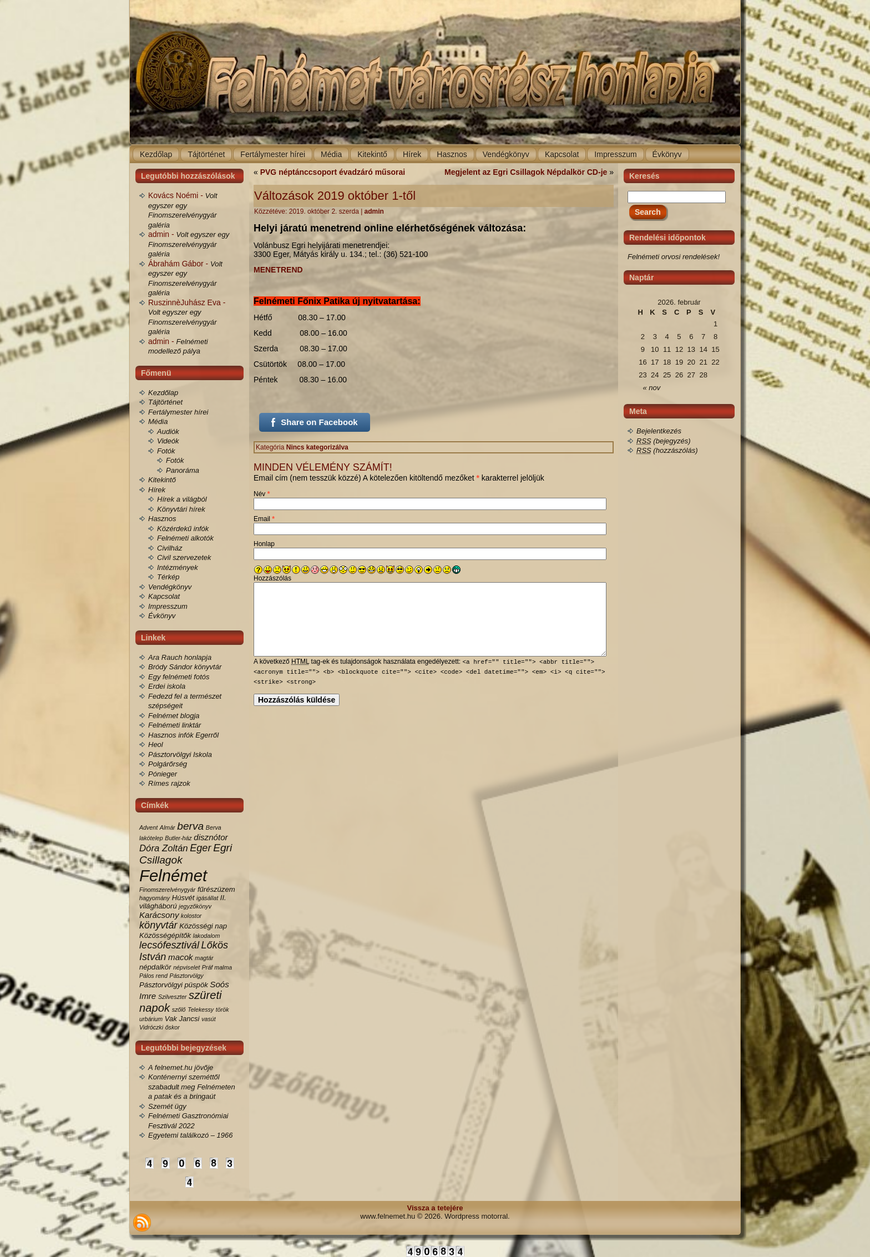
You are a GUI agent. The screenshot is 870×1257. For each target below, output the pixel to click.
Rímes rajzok (169, 783)
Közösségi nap (203, 926)
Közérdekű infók (183, 528)
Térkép (168, 577)
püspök (196, 985)
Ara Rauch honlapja (179, 657)
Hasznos (162, 518)
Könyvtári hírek (181, 509)
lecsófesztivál (169, 945)
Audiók (168, 431)
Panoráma (182, 470)
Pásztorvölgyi (161, 985)
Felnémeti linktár (174, 725)
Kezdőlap (163, 392)
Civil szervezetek (184, 557)
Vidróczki (151, 1027)
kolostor (191, 915)
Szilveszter (172, 996)
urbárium (151, 1019)
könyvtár (158, 925)
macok (180, 957)
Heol (155, 744)
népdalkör (155, 967)
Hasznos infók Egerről (183, 735)
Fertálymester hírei (178, 412)
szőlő (179, 1009)
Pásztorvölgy (187, 975)
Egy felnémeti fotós (179, 677)
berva (190, 826)
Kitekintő (162, 480)
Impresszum (168, 606)
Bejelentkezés (658, 431)
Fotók (166, 451)
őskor (172, 1027)
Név (262, 494)
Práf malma (217, 967)
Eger (200, 848)
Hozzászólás (272, 578)
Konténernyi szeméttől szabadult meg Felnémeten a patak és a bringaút (191, 1086)
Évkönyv (161, 616)
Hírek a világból (182, 499)
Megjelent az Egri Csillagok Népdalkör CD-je (525, 172)
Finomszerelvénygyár (167, 889)
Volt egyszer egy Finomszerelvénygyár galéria (188, 244)
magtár (204, 958)
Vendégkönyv (169, 587)
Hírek (156, 490)
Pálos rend (153, 975)
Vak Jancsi (182, 1018)
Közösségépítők (165, 935)
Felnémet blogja (174, 715)
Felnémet (173, 875)
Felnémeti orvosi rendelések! (674, 257)
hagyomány (154, 898)
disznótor (210, 837)
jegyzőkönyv (195, 906)
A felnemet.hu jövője (180, 1067)
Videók (168, 441)
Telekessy (201, 1009)
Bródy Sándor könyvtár (184, 667)
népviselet (186, 967)
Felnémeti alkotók (185, 538)
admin (374, 211)
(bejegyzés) (663, 441)
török (222, 1009)
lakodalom (206, 935)
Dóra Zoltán (163, 848)
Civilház (170, 548)
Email (264, 519)
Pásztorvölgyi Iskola (180, 754)
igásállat (207, 898)
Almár (167, 827)
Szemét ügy (167, 1106)
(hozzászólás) (667, 450)
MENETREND (278, 269)
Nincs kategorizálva (317, 447)
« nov (652, 387)
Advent (148, 827)
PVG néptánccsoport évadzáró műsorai (332, 172)
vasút (208, 1019)
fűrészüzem (216, 889)
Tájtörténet (165, 402)
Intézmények (177, 567)
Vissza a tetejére (435, 1208)
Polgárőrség (167, 764)
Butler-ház (178, 838)
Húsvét (183, 897)
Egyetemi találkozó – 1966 (190, 1135)
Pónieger (162, 774)
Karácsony (159, 915)
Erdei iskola (166, 686)
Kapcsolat (164, 596)
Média (158, 421)
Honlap (264, 544)
